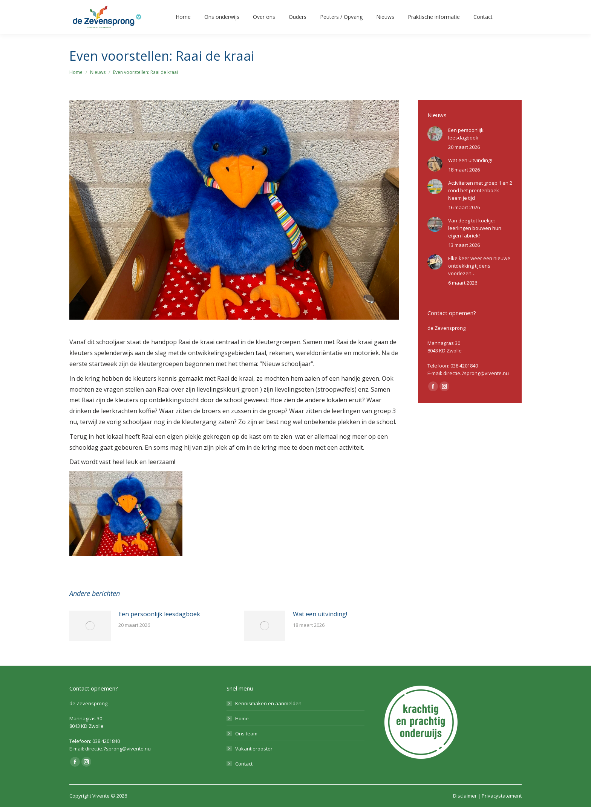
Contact (244, 763)
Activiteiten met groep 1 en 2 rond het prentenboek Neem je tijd (480, 190)
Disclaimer (465, 795)
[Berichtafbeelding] (90, 626)
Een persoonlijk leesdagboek (159, 614)
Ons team (246, 733)
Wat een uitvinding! (320, 614)
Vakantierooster (254, 748)
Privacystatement (502, 795)
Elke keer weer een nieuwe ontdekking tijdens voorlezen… (479, 266)
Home (242, 718)
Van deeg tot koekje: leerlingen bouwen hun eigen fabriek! (474, 228)
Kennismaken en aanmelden (268, 703)
